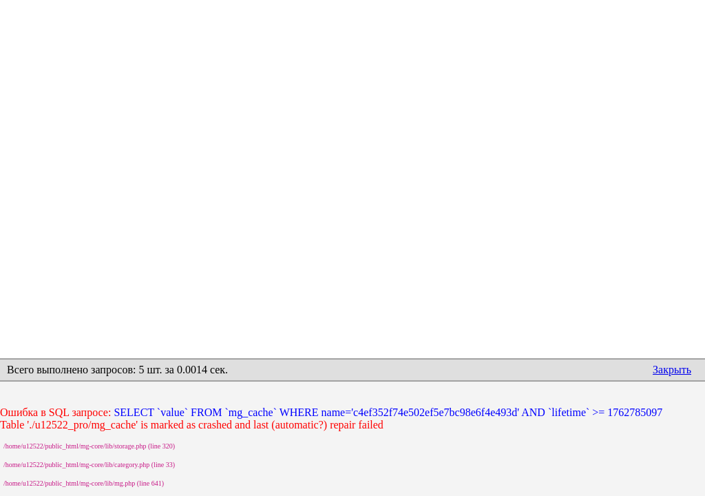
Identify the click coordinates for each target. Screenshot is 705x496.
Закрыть (672, 369)
